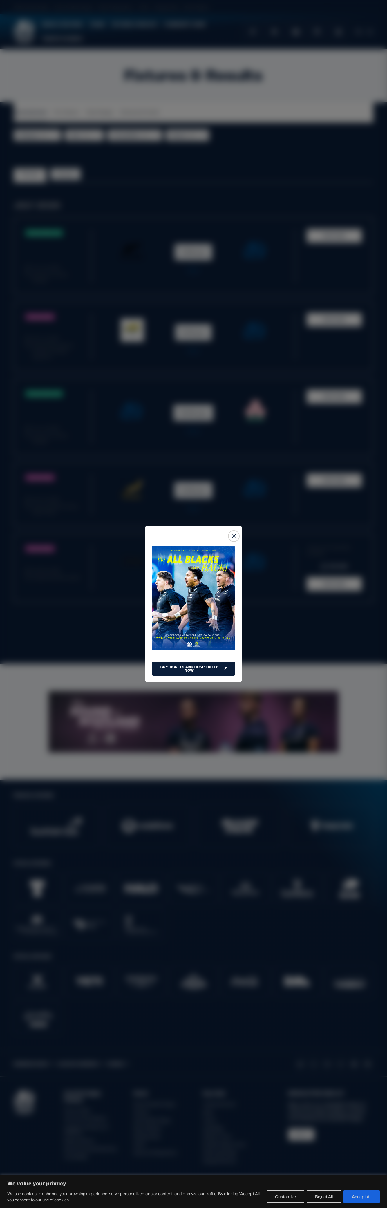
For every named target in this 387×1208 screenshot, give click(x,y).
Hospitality (213, 1128)
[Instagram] (327, 1064)
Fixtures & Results (135, 24)
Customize (285, 1196)
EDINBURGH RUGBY (266, 7)
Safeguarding (166, 7)
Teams (97, 24)
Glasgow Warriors (219, 1160)
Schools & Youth (139, 112)
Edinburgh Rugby (220, 1152)
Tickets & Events (62, 38)
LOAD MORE (193, 628)
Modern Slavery (79, 1140)
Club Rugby (100, 112)
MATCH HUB (334, 236)
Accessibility (76, 1156)
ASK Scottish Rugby (32, 7)
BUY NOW (334, 566)
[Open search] (358, 31)
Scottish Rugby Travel (224, 1144)
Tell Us (144, 7)
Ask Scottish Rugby (152, 1120)
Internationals (30, 112)
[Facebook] (340, 1064)
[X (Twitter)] (313, 1064)
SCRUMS (360, 7)
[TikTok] (300, 1064)
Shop (208, 1112)
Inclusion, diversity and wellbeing (86, 1129)
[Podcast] (367, 1064)
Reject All (324, 1196)
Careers (141, 1112)
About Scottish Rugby (73, 7)
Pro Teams (66, 112)
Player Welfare (196, 7)
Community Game (184, 24)
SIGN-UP (301, 1134)
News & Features (62, 24)
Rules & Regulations (116, 7)
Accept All (361, 1196)
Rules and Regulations (155, 1152)
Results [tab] (65, 174)
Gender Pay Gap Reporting (90, 1148)
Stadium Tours (217, 1136)
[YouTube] (354, 1064)
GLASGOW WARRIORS (318, 7)
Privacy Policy (77, 1110)
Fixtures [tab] (30, 174)
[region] (193, 1191)
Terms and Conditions (85, 1118)
